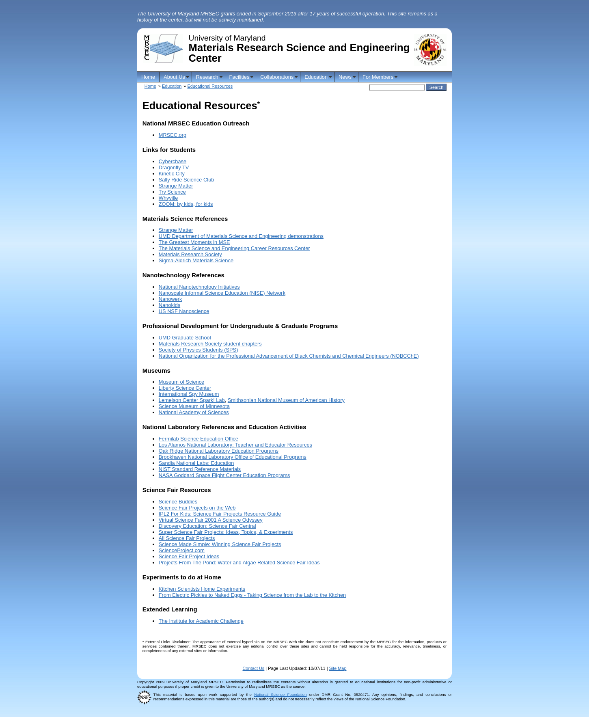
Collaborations (276, 77)
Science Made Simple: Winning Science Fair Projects (220, 544)
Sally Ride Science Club (186, 180)
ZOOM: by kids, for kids (186, 204)
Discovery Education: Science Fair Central (207, 526)
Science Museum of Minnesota (194, 406)
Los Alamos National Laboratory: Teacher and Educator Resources (235, 445)
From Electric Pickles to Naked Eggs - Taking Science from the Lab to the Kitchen (252, 595)
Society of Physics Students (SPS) (198, 350)
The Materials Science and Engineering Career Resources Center (234, 248)
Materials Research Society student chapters (210, 344)
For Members (377, 77)
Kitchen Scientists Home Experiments (202, 589)
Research (207, 77)
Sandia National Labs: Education (196, 463)
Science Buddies (178, 502)
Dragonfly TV (174, 167)
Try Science (172, 192)
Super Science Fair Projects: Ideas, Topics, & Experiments (226, 532)
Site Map (338, 668)
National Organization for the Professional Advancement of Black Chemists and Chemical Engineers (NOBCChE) (289, 356)
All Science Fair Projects (187, 538)
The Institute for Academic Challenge (201, 621)
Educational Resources (210, 86)
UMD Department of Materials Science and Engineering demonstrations (241, 236)
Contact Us (254, 668)
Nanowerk (170, 299)
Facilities (239, 77)
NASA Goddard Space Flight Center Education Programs (224, 475)
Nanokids (169, 305)
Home (148, 77)
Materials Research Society (190, 254)
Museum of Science (181, 382)
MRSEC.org (172, 135)
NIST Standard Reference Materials (200, 469)
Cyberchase (172, 161)
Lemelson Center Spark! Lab (192, 400)
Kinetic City (172, 174)
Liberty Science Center (185, 388)
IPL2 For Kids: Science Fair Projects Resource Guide (220, 514)
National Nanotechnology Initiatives (199, 287)
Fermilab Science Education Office (198, 439)
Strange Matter (176, 186)
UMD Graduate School (185, 338)
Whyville (168, 198)
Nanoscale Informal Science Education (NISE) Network (222, 293)
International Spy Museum (189, 394)
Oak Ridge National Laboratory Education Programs (218, 451)
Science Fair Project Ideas (189, 556)
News (345, 77)
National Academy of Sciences (194, 412)
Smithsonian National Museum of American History (286, 400)
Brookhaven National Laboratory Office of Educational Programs (232, 457)
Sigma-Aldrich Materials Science (196, 260)
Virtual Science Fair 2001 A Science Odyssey (211, 520)
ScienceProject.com (182, 550)
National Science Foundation (280, 694)
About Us (174, 77)
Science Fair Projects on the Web (197, 508)
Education (316, 77)
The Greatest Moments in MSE (194, 242)
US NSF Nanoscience (184, 311)
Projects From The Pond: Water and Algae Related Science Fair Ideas (239, 562)
